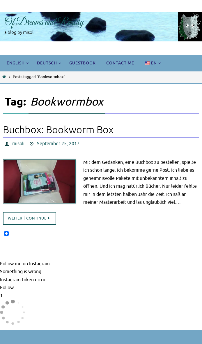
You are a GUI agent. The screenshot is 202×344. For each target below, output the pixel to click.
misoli (18, 144)
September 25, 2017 (58, 144)
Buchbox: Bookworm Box (58, 130)
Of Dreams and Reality (44, 22)
